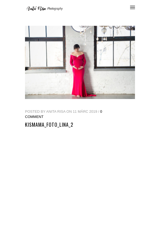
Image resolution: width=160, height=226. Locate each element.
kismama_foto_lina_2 (49, 124)
